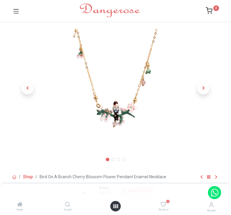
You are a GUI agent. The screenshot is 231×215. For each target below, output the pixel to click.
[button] (27, 88)
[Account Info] (211, 204)
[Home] (19, 204)
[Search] (67, 204)
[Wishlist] (163, 204)
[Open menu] (115, 206)
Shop (28, 176)
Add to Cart (137, 191)
